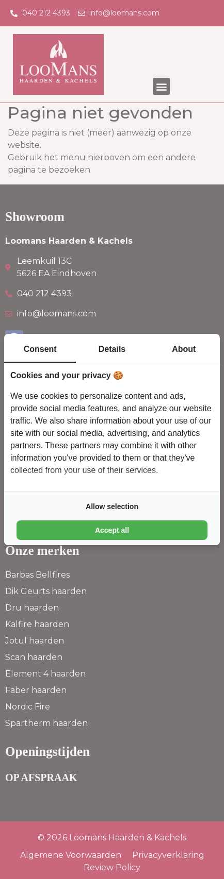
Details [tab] (112, 349)
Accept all (112, 530)
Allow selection (112, 506)
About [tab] (184, 349)
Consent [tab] (40, 349)
